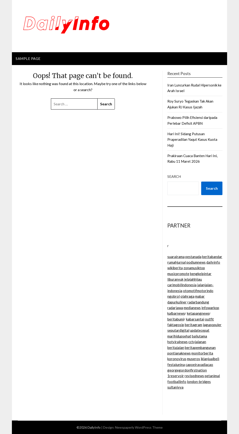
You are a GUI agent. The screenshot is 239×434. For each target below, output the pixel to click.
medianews (192, 308)
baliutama (199, 336)
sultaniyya (175, 387)
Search (174, 176)
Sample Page (28, 58)
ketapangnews (198, 313)
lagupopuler (212, 325)
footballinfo (176, 381)
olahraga (187, 296)
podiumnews (196, 262)
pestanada (193, 257)
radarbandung (198, 302)
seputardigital (178, 330)
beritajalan (175, 347)
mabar (200, 296)
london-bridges (199, 381)
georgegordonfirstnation (187, 370)
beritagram (193, 325)
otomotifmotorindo (198, 291)
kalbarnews (176, 313)
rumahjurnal (176, 262)
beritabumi (175, 319)
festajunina (176, 364)
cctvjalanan (197, 342)
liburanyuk (175, 279)
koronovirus (176, 359)
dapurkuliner (177, 302)
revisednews (194, 376)
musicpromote (178, 274)
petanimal (212, 376)
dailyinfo (213, 262)
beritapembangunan (200, 347)
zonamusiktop (194, 268)
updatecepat (199, 330)
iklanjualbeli (210, 359)
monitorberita (202, 353)
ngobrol (173, 296)
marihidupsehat (179, 336)
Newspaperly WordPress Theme (139, 427)
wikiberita (175, 268)
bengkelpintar (200, 274)
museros (193, 359)
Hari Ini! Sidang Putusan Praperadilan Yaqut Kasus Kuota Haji (192, 139)
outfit (209, 319)
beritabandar (212, 257)
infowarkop (210, 308)
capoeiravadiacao (199, 364)
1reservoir (175, 376)
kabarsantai (195, 319)
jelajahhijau (193, 279)
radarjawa (175, 308)
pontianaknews (179, 353)
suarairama (176, 257)
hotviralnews (177, 342)
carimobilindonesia (182, 285)
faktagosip (175, 325)
